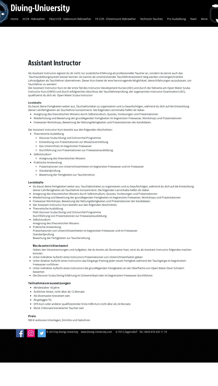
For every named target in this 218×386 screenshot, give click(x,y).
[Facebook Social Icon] (20, 333)
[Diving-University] (31, 333)
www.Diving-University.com (96, 331)
